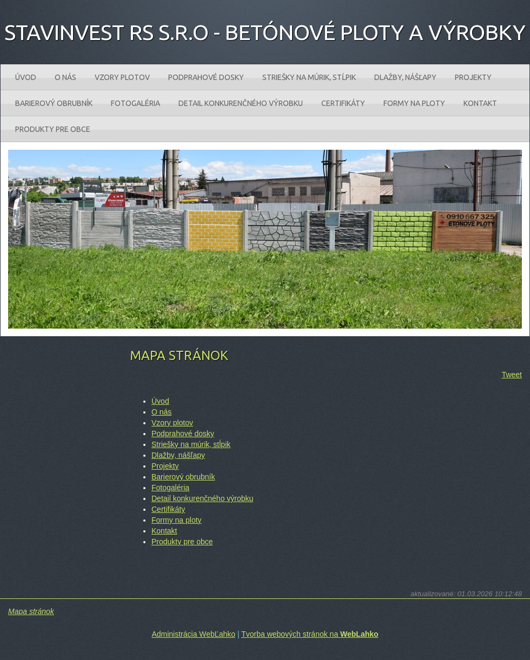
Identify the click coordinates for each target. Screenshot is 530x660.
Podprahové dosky (182, 433)
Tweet (512, 374)
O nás (161, 412)
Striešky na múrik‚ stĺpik (190, 444)
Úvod (160, 401)
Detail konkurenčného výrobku (202, 498)
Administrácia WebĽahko (193, 634)
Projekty (165, 466)
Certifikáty (168, 509)
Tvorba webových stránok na (309, 634)
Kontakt (164, 530)
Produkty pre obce (182, 541)
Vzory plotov (172, 422)
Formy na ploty (176, 520)
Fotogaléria (170, 487)
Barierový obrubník (183, 476)
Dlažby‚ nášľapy (178, 455)
